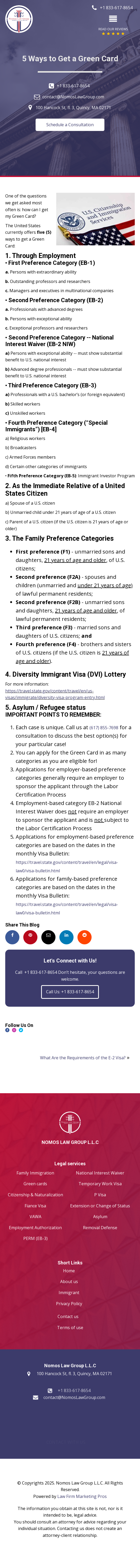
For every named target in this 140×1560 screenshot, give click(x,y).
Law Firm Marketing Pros (82, 1496)
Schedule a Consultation (70, 125)
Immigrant (69, 1292)
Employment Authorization (35, 1227)
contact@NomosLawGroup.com (73, 97)
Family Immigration (35, 1173)
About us (69, 1281)
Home (69, 1271)
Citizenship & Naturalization (35, 1195)
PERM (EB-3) (35, 1238)
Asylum (100, 1216)
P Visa (100, 1195)
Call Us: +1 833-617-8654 (70, 992)
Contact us (68, 1316)
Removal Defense (100, 1227)
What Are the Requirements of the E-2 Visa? (83, 1058)
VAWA (35, 1216)
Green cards (35, 1184)
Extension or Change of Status (100, 1206)
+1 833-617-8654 (73, 86)
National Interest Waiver (100, 1173)
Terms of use (70, 1327)
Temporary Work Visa (100, 1184)
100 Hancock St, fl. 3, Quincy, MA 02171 (73, 107)
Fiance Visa (35, 1206)
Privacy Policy (69, 1303)
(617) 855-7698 (103, 728)
